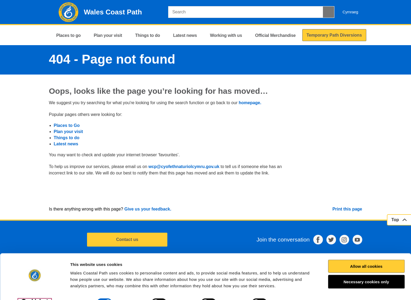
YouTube (357, 239)
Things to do (67, 137)
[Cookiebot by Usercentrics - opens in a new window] (34, 290)
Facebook (318, 239)
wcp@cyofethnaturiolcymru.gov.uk (183, 166)
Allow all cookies (366, 253)
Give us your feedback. (147, 209)
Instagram (344, 239)
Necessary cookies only (366, 268)
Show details (290, 289)
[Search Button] (328, 12)
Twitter (331, 239)
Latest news (66, 144)
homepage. (250, 102)
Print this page (347, 209)
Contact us (127, 239)
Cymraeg (350, 12)
